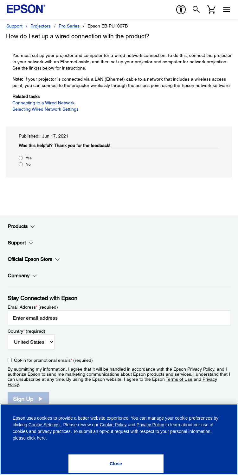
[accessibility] (181, 9)
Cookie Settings (45, 424)
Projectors (40, 25)
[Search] (196, 9)
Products (21, 226)
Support (14, 25)
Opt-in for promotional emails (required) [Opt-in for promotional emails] (53, 360)
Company (22, 275)
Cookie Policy (113, 424)
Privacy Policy (200, 369)
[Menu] (227, 9)
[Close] (116, 463)
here (41, 438)
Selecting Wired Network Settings (45, 109)
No (28, 164)
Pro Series (69, 25)
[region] (119, 439)
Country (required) (26, 331)
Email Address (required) (33, 307)
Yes (29, 158)
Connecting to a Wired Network (43, 102)
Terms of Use (179, 379)
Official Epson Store (34, 259)
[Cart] (211, 9)
